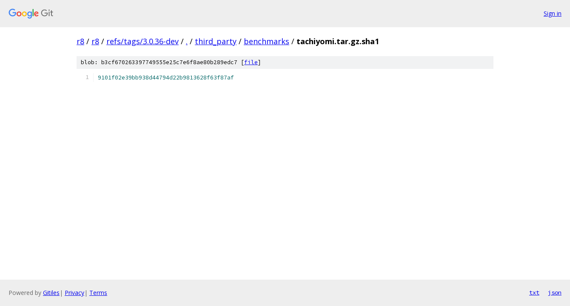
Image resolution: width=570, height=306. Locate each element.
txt (534, 292)
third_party (216, 41)
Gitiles (51, 293)
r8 (80, 41)
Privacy (74, 293)
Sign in (552, 13)
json (554, 292)
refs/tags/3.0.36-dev (142, 41)
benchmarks (266, 41)
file (251, 62)
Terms (98, 293)
